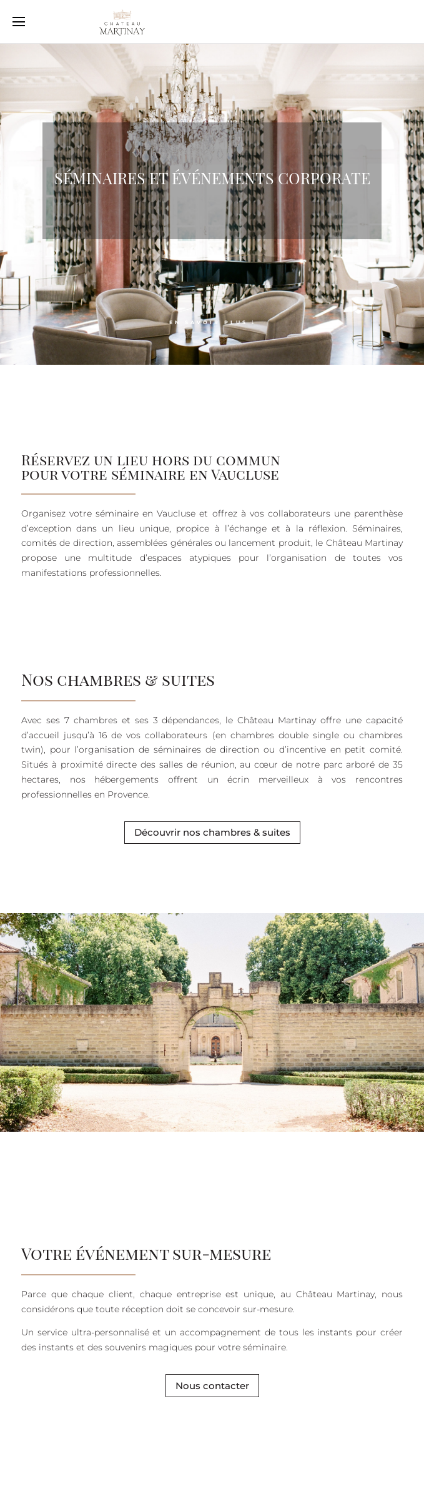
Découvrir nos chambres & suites (212, 832)
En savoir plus (208, 322)
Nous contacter (212, 1386)
